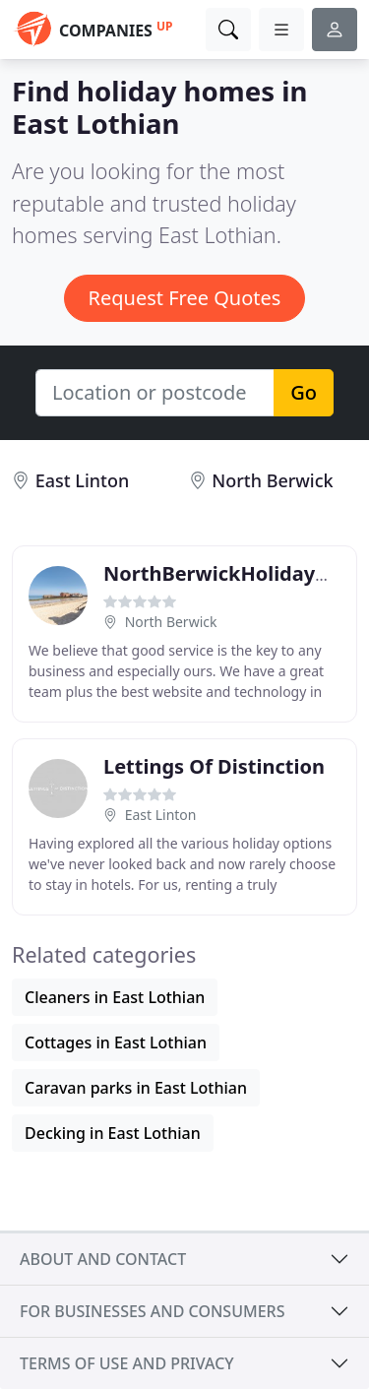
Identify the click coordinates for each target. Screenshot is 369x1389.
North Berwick (272, 480)
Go (303, 392)
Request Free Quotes (185, 297)
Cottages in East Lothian (116, 1042)
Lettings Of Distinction (214, 766)
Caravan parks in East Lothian (136, 1088)
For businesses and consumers (152, 1311)
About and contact (103, 1259)
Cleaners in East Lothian (115, 997)
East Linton (82, 480)
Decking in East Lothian (113, 1133)
